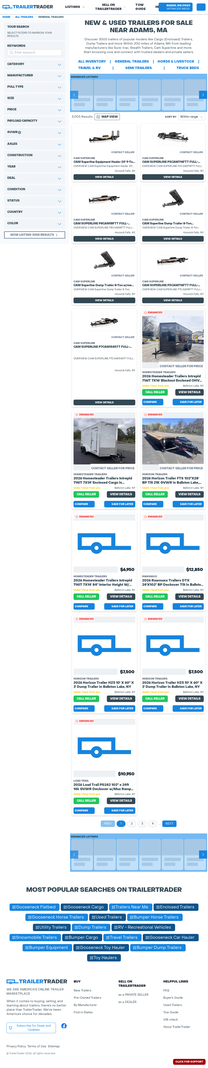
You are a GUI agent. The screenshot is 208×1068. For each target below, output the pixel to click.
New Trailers (82, 990)
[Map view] (107, 117)
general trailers (132, 61)
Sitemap (54, 1046)
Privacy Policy (16, 1046)
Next (169, 824)
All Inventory (92, 61)
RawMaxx (149, 576)
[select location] (176, 7)
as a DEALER (127, 1002)
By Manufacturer (85, 1005)
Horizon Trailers (155, 474)
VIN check (170, 1020)
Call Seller (155, 392)
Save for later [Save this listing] (188, 402)
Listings (75, 7)
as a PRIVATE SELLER (133, 995)
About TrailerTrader (176, 1027)
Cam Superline (84, 158)
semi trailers (138, 68)
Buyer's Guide (173, 998)
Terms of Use (36, 1046)
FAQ (166, 990)
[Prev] (74, 95)
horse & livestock (176, 61)
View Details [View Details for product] (104, 177)
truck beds (188, 68)
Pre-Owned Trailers (87, 998)
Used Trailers (172, 1005)
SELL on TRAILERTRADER (110, 7)
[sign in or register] (201, 7)
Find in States (83, 1012)
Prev (108, 824)
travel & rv (89, 68)
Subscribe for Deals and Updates (30, 1028)
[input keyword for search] (34, 52)
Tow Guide (140, 7)
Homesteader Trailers (159, 372)
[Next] (203, 95)
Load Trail (81, 780)
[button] (176, 7)
